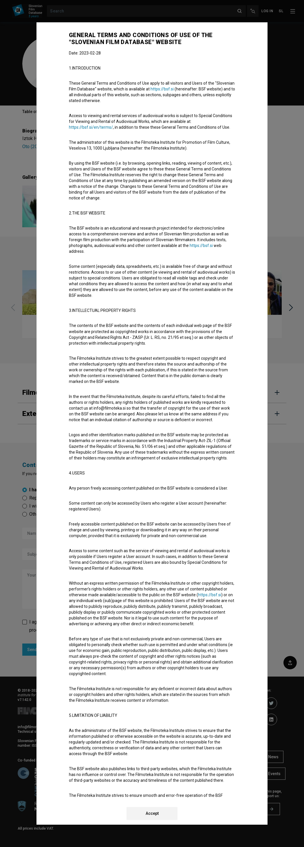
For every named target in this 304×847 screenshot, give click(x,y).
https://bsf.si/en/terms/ (91, 127)
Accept (152, 813)
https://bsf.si (162, 89)
